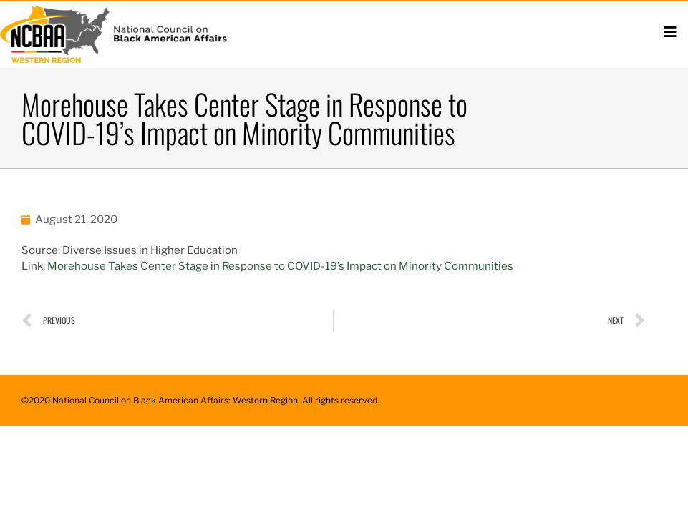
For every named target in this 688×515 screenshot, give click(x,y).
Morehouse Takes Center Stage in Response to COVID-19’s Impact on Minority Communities (281, 266)
